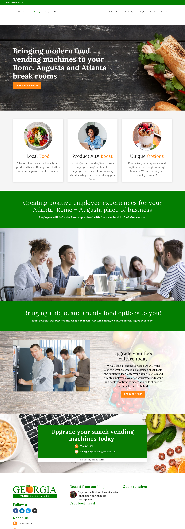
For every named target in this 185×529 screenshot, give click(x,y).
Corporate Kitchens (52, 12)
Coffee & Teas (115, 12)
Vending (38, 12)
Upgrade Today (133, 394)
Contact (164, 12)
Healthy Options (131, 12)
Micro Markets (25, 12)
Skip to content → (14, 2)
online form (99, 459)
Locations (154, 12)
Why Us (143, 12)
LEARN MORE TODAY (27, 85)
